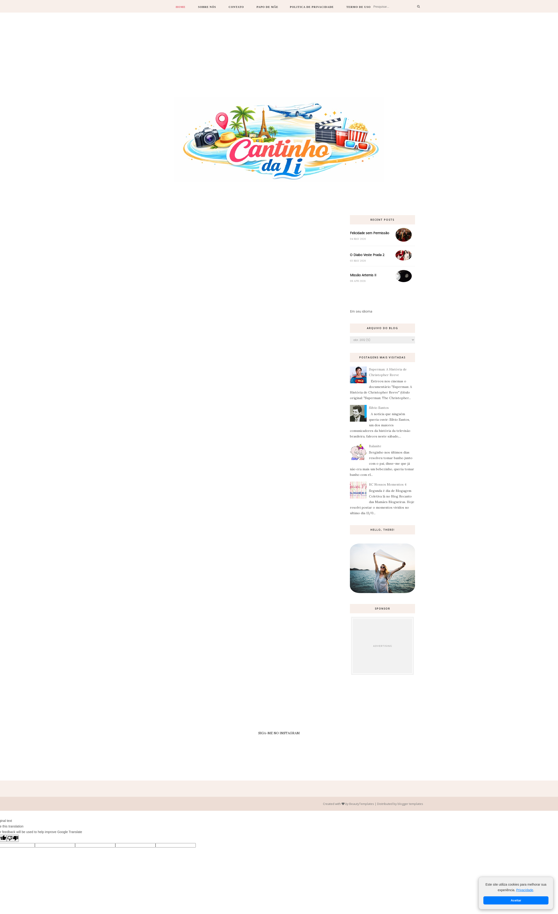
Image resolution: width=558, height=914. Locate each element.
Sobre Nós (207, 7)
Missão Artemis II (363, 275)
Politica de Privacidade (312, 7)
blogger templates (410, 804)
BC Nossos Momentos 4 (387, 484)
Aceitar (516, 900)
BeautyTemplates (361, 804)
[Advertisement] (279, 62)
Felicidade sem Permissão (369, 233)
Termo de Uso (358, 7)
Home (181, 7)
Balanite (375, 446)
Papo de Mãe (267, 7)
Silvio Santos (379, 408)
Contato (236, 7)
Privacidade (524, 890)
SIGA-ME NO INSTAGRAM (279, 733)
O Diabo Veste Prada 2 (367, 255)
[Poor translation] (13, 838)
